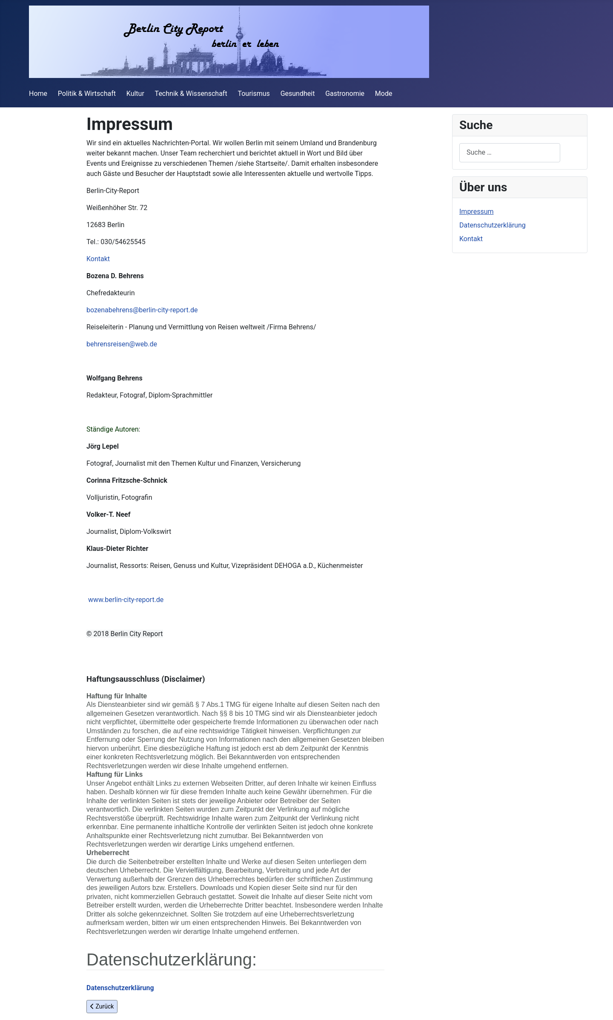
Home (38, 93)
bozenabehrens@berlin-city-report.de (142, 310)
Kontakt (98, 259)
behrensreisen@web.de (121, 344)
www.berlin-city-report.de (125, 600)
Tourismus (253, 93)
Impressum (476, 211)
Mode (383, 93)
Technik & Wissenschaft (191, 93)
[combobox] (509, 152)
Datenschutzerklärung (492, 225)
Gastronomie (344, 93)
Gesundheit (298, 93)
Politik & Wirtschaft (87, 93)
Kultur (135, 93)
